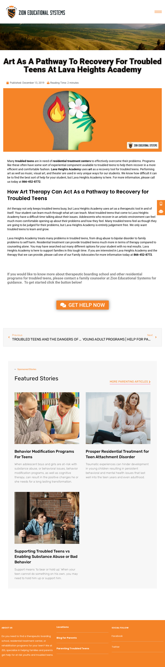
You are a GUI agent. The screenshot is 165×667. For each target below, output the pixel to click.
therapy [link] (17, 208)
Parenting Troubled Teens (73, 648)
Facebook (117, 636)
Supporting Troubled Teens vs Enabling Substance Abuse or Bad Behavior (46, 556)
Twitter (116, 646)
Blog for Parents (67, 637)
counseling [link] (14, 246)
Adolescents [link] (87, 216)
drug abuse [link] (103, 238)
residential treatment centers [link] (72, 161)
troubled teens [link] (24, 161)
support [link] (48, 250)
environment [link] (136, 216)
